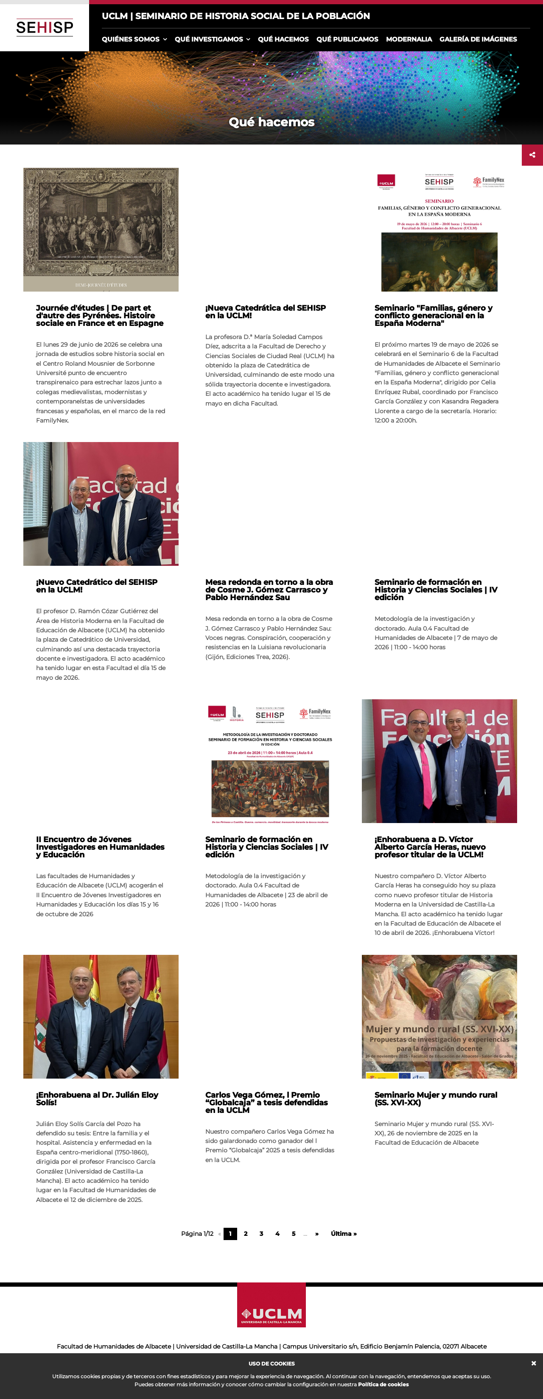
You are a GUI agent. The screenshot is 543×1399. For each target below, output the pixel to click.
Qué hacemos (283, 39)
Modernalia (409, 39)
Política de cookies (383, 1384)
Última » (344, 1234)
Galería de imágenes (478, 39)
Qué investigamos (209, 39)
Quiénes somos (131, 39)
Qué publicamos (347, 39)
